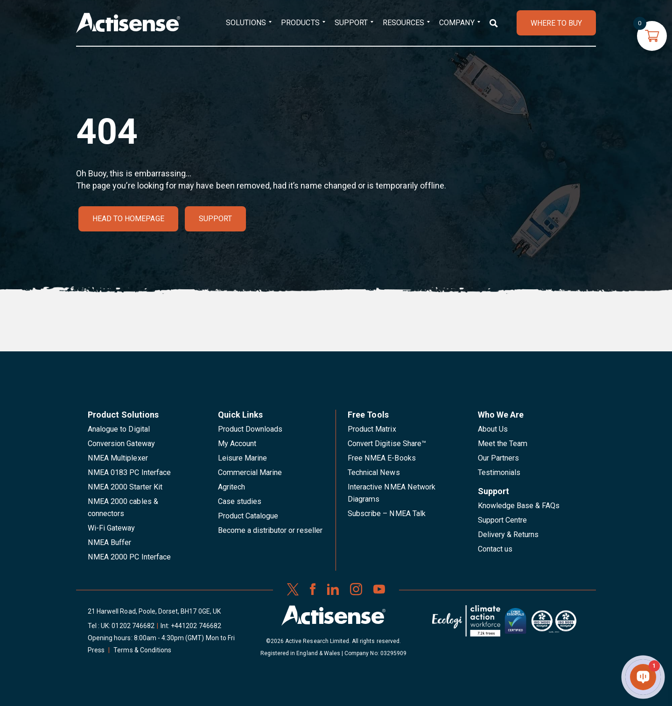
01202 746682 (133, 625)
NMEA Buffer (109, 542)
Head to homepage (128, 218)
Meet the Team (503, 443)
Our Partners (498, 458)
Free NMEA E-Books (382, 458)
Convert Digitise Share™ (387, 443)
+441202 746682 (196, 625)
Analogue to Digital (119, 429)
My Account (237, 443)
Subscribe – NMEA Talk (387, 513)
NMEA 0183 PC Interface (129, 472)
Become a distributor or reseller (270, 530)
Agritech (231, 486)
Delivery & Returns (508, 534)
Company (456, 22)
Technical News (374, 472)
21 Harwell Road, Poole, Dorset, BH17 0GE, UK (154, 611)
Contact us (495, 549)
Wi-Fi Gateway (111, 528)
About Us (493, 429)
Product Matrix (372, 429)
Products (300, 22)
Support (351, 22)
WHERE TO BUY (556, 23)
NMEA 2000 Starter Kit (125, 486)
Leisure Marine (242, 458)
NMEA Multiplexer (118, 458)
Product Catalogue (248, 515)
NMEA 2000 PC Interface (129, 556)
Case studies (240, 501)
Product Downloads (250, 429)
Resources (403, 22)
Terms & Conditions (142, 650)
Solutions (246, 22)
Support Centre (502, 520)
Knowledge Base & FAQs (519, 505)
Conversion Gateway (121, 443)
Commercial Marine (250, 472)
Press (96, 650)
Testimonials (499, 472)
